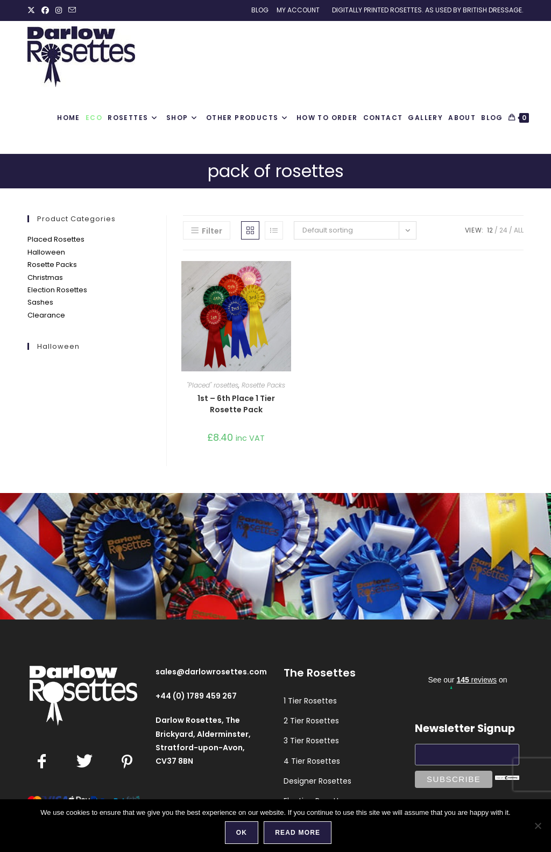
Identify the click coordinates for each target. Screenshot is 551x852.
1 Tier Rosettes (310, 700)
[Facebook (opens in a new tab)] (45, 10)
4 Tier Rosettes (312, 761)
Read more (297, 832)
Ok (241, 832)
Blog (260, 10)
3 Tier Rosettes (311, 740)
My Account (298, 10)
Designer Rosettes (317, 781)
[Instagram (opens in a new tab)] (58, 10)
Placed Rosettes (55, 239)
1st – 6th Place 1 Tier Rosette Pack (236, 404)
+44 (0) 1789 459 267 (196, 696)
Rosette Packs (52, 264)
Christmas (45, 277)
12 (490, 230)
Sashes (40, 302)
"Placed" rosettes (212, 385)
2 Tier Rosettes (311, 720)
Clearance (46, 315)
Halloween (46, 252)
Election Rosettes (57, 290)
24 (503, 230)
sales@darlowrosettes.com (211, 671)
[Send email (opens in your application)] (72, 10)
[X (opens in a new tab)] (32, 10)
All (519, 230)
